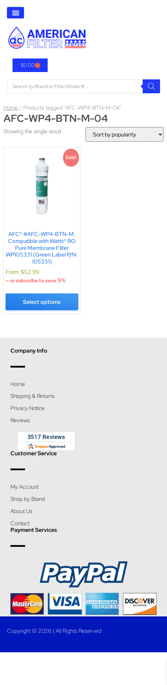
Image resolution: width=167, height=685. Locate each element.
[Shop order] (125, 134)
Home (10, 107)
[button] (15, 12)
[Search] (151, 86)
